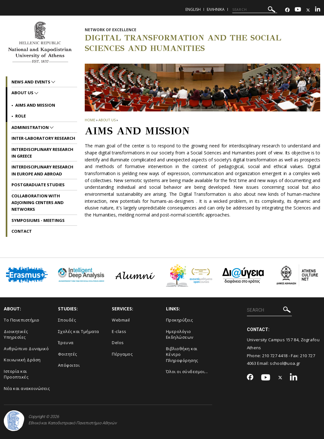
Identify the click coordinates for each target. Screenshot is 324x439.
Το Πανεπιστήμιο (22, 320)
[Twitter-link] (308, 10)
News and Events (31, 82)
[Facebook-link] (287, 10)
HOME (90, 119)
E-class (119, 331)
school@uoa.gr (285, 363)
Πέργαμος (122, 354)
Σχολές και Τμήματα (78, 331)
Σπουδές (67, 320)
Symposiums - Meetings (38, 220)
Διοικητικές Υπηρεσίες (16, 334)
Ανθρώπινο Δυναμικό (26, 348)
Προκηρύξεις (179, 320)
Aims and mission (35, 105)
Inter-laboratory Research (43, 138)
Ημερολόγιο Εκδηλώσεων (179, 334)
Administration (30, 127)
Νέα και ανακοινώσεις (27, 388)
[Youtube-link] (298, 10)
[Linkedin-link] (317, 10)
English (193, 9)
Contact (21, 231)
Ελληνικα (216, 9)
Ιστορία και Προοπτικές (16, 374)
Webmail (121, 320)
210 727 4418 (275, 355)
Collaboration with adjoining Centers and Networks (37, 202)
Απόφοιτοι (69, 365)
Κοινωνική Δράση (22, 360)
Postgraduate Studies (38, 185)
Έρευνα (66, 342)
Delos (118, 342)
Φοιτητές (67, 354)
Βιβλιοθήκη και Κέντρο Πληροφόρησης (182, 354)
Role (20, 116)
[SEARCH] (254, 9)
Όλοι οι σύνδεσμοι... (187, 371)
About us (107, 119)
